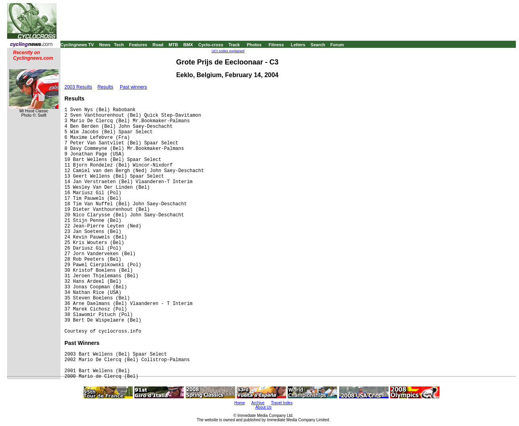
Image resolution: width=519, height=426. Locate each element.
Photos (254, 44)
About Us (263, 407)
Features (138, 44)
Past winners (133, 87)
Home (239, 403)
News (105, 44)
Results (105, 87)
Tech (119, 44)
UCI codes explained (227, 51)
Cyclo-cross (210, 44)
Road (158, 44)
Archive (257, 403)
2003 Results (78, 87)
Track (234, 44)
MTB (173, 44)
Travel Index (282, 403)
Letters (298, 44)
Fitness (276, 44)
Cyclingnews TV (77, 44)
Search (318, 44)
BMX (188, 44)
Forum (337, 44)
